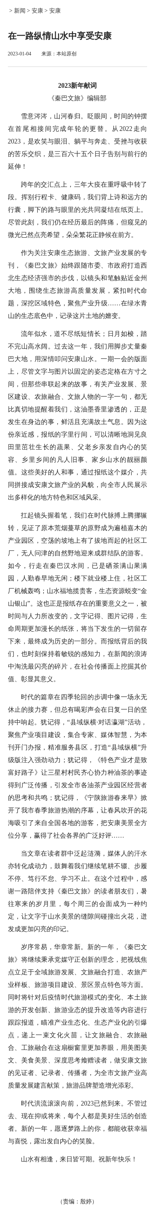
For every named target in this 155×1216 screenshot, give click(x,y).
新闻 (20, 11)
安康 (37, 11)
